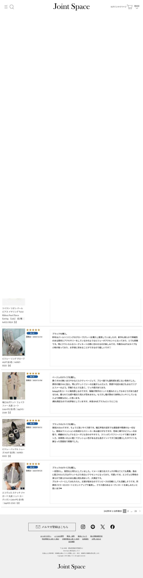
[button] (140, 511)
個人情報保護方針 (96, 536)
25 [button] (136, 511)
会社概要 (71, 541)
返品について (82, 536)
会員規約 (85, 539)
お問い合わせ (96, 539)
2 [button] (128, 511)
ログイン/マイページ (118, 7)
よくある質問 (59, 536)
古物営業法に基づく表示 (70, 539)
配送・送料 (71, 536)
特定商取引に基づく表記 (50, 539)
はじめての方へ (45, 536)
